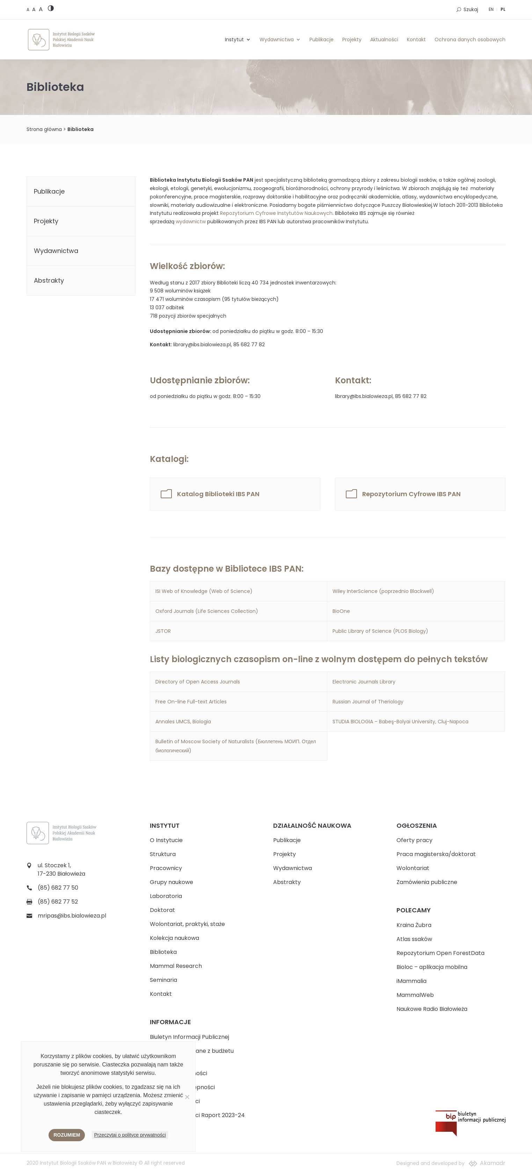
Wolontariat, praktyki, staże (187, 924)
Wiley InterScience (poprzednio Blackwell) (383, 591)
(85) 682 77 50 (58, 888)
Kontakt (416, 39)
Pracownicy (166, 868)
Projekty (352, 39)
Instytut (234, 39)
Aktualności (384, 39)
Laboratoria (166, 896)
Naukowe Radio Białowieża (431, 1009)
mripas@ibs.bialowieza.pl (72, 916)
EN (491, 9)
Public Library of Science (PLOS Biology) (380, 631)
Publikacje (321, 39)
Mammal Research (176, 966)
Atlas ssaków (414, 939)
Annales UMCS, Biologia (183, 721)
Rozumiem (66, 1135)
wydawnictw (191, 221)
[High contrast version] (51, 10)
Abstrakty (49, 280)
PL (503, 9)
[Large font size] (41, 9)
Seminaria (163, 980)
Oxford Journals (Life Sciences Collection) (206, 611)
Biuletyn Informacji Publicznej (189, 1037)
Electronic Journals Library (364, 681)
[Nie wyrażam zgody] (186, 1096)
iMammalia (411, 981)
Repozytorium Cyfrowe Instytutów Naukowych (276, 213)
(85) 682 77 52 (58, 902)
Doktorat (162, 910)
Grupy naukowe (171, 882)
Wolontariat (412, 868)
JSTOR (163, 631)
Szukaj (471, 9)
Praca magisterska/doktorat (436, 854)
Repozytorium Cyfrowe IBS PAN (411, 494)
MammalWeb (415, 995)
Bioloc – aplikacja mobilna (431, 967)
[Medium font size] (34, 9)
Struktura (163, 854)
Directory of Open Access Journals (197, 681)
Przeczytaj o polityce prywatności (130, 1135)
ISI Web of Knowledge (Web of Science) (204, 591)
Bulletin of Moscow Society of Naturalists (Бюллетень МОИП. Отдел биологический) (235, 746)
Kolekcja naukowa (174, 938)
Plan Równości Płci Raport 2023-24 (197, 1115)
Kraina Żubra (413, 925)
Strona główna (44, 129)
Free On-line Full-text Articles (191, 701)
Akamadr (492, 1163)
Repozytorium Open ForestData (440, 953)
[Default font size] (28, 10)
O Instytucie (166, 840)
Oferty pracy (414, 840)
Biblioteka (163, 952)
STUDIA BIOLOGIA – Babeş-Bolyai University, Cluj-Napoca (400, 721)
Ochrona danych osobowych (470, 39)
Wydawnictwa (277, 39)
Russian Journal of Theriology (368, 701)
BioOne (342, 611)
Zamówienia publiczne (426, 882)
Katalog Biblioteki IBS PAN (218, 494)
